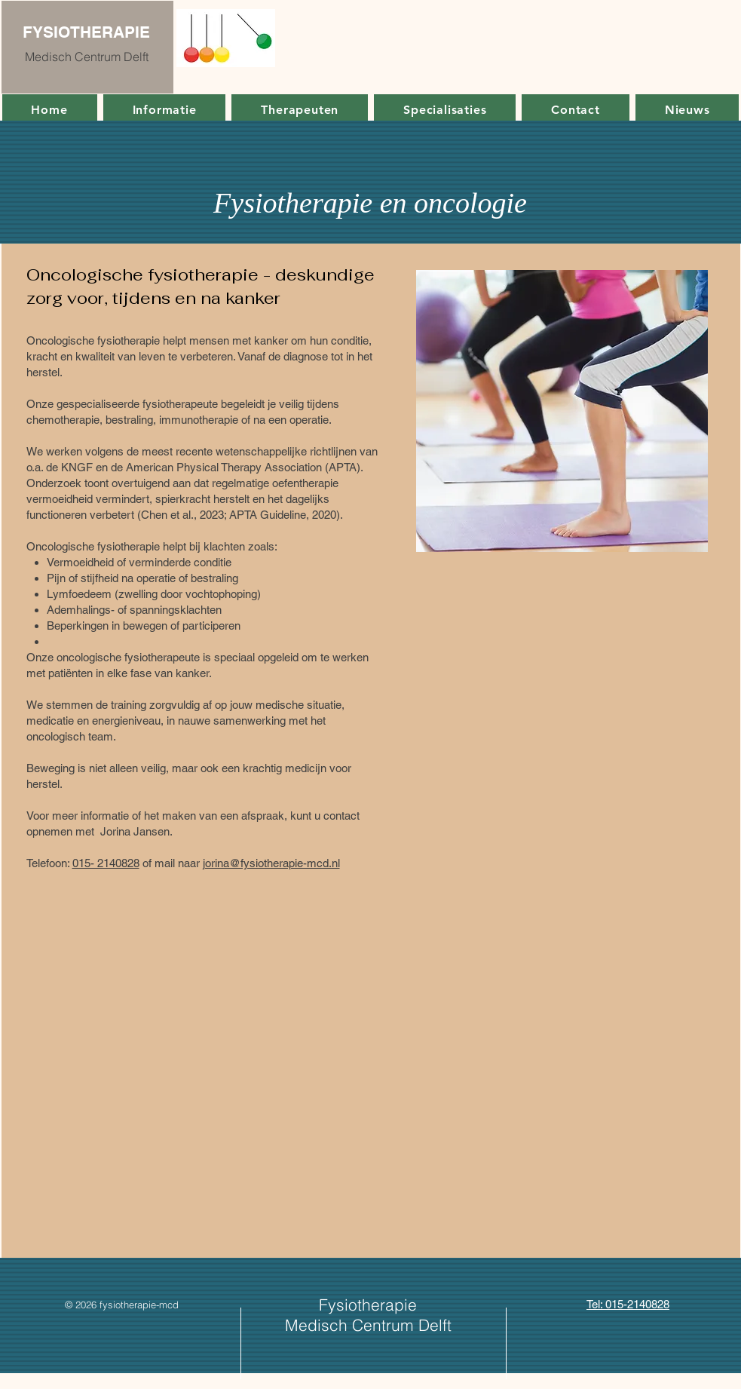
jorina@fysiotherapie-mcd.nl (271, 863)
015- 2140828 (105, 863)
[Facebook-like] (128, 1318)
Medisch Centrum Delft (87, 56)
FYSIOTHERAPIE (86, 32)
